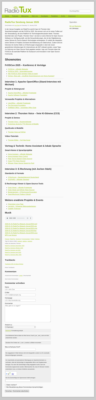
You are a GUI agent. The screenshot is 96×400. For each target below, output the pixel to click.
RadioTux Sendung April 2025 (13, 252)
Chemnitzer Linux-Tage (15, 204)
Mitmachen (25, 16)
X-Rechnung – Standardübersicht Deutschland (23, 177)
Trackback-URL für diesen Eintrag (14, 264)
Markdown (8, 330)
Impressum (72, 16)
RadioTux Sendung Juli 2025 (12, 250)
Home (7, 16)
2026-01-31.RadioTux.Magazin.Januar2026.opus (21, 233)
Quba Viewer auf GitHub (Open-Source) (21, 190)
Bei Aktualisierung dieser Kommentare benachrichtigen (24, 387)
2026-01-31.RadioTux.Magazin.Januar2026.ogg (21, 226)
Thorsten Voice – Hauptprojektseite (19, 122)
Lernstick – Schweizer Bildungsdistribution (22, 206)
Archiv (63, 16)
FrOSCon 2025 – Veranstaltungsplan (20, 71)
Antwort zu (8, 325)
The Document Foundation (17, 105)
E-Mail (7, 292)
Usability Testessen (14, 208)
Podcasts (15, 16)
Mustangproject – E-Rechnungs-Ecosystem (22, 192)
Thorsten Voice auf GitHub (17, 132)
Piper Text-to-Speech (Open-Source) (20, 159)
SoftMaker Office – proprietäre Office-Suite (22, 107)
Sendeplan (44, 16)
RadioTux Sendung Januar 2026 (22, 22)
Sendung (18, 239)
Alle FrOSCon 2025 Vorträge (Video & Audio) (23, 74)
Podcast (7, 239)
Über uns (35, 16)
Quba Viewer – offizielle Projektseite (20, 187)
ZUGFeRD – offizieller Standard (18, 179)
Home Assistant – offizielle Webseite (20, 154)
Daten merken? (11, 385)
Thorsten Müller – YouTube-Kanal (19, 140)
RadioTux (12, 239)
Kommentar (9, 303)
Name (7, 287)
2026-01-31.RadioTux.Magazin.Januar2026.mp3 (21, 224)
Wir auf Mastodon (75, 26)
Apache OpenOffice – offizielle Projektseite (22, 93)
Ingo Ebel (17, 25)
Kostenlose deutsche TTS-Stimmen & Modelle (23, 124)
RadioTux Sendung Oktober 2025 (14, 248)
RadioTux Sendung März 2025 (13, 254)
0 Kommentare (26, 239)
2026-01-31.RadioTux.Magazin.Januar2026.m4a (21, 228)
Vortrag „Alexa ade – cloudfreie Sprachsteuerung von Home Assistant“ (31, 76)
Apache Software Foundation (17, 95)
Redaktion (54, 16)
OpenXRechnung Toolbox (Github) (19, 194)
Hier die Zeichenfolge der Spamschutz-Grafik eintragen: (20, 377)
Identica (37, 239)
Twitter (32, 239)
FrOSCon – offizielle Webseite (18, 69)
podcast (20, 241)
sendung (29, 241)
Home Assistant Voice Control (18, 156)
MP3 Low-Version (11, 235)
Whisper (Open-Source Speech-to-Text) (21, 163)
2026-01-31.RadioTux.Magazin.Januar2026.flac (20, 230)
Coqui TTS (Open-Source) (16, 161)
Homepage (8, 298)
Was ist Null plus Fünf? (12, 347)
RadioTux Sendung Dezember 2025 (14, 245)
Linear (20, 275)
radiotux (24, 241)
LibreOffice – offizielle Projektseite (19, 103)
